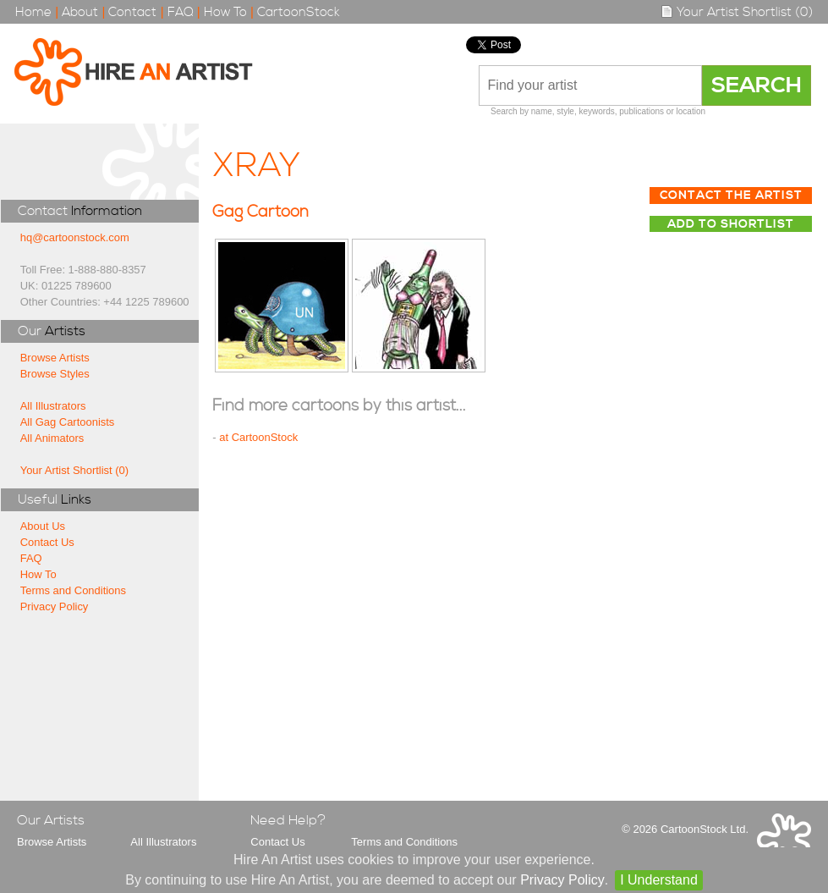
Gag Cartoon (260, 212)
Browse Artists (55, 357)
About (80, 12)
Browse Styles (55, 373)
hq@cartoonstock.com (74, 237)
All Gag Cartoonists (67, 422)
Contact (132, 12)
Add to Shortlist (730, 224)
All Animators (52, 438)
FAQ (180, 12)
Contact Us (47, 542)
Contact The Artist (731, 195)
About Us (42, 526)
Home (33, 12)
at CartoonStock (258, 437)
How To (225, 12)
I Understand (659, 880)
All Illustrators (53, 406)
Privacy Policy (54, 606)
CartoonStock (298, 12)
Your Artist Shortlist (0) (737, 12)
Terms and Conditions (73, 590)
